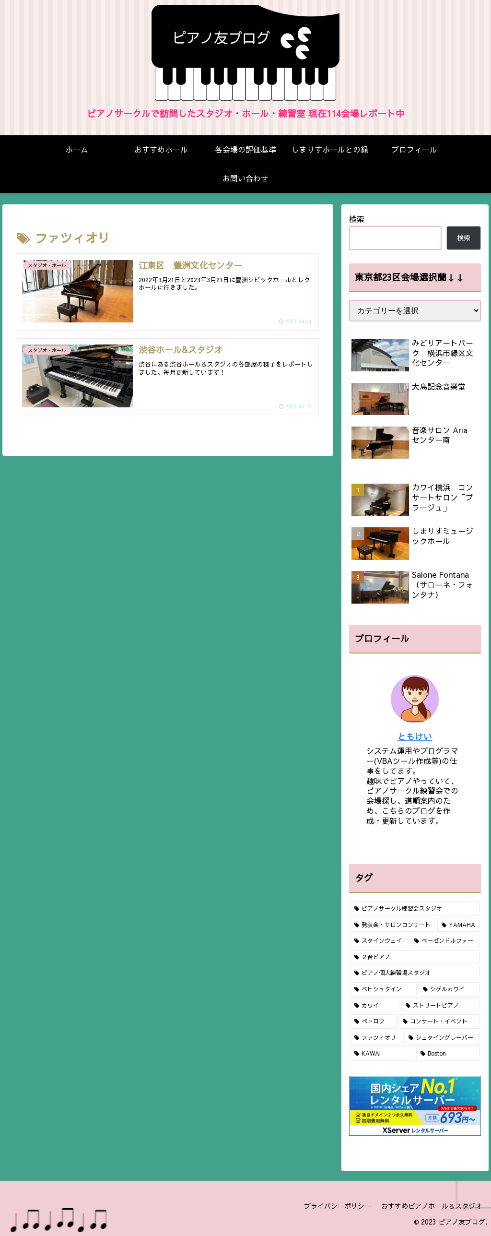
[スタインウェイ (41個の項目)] (379, 941)
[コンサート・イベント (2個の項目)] (438, 1021)
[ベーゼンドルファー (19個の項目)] (444, 941)
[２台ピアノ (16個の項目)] (414, 957)
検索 (356, 219)
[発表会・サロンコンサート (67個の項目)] (392, 925)
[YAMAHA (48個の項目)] (458, 925)
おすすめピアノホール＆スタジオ (431, 1206)
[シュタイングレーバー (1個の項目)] (441, 1038)
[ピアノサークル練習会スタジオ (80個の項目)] (414, 909)
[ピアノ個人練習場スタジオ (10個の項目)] (414, 973)
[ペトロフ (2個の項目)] (373, 1021)
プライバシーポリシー (337, 1206)
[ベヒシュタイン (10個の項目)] (383, 989)
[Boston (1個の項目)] (447, 1053)
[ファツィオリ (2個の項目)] (376, 1038)
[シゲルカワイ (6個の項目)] (449, 989)
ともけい (414, 736)
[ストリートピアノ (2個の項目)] (440, 1005)
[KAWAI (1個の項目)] (382, 1053)
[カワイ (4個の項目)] (374, 1005)
